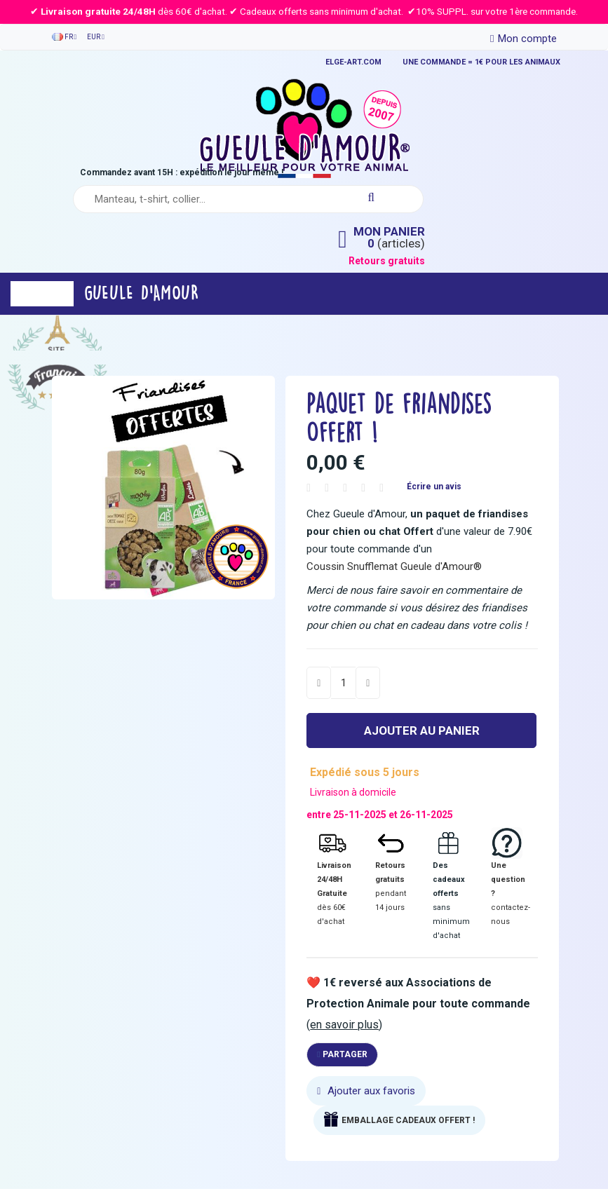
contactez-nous (510, 914)
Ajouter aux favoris (366, 1091)
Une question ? (508, 879)
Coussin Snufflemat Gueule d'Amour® (394, 566)
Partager (342, 1054)
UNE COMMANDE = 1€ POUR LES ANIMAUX (481, 62)
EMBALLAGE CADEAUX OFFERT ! (408, 1120)
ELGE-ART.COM (353, 62)
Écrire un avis (434, 486)
